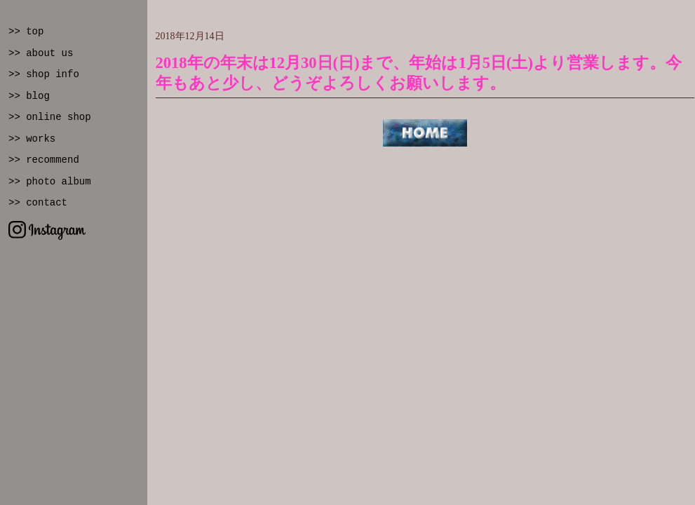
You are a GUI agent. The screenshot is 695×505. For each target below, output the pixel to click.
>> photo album (49, 181)
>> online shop (49, 117)
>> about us (40, 53)
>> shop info (43, 74)
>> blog (29, 96)
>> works (31, 138)
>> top (25, 31)
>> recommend (43, 160)
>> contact (37, 202)
